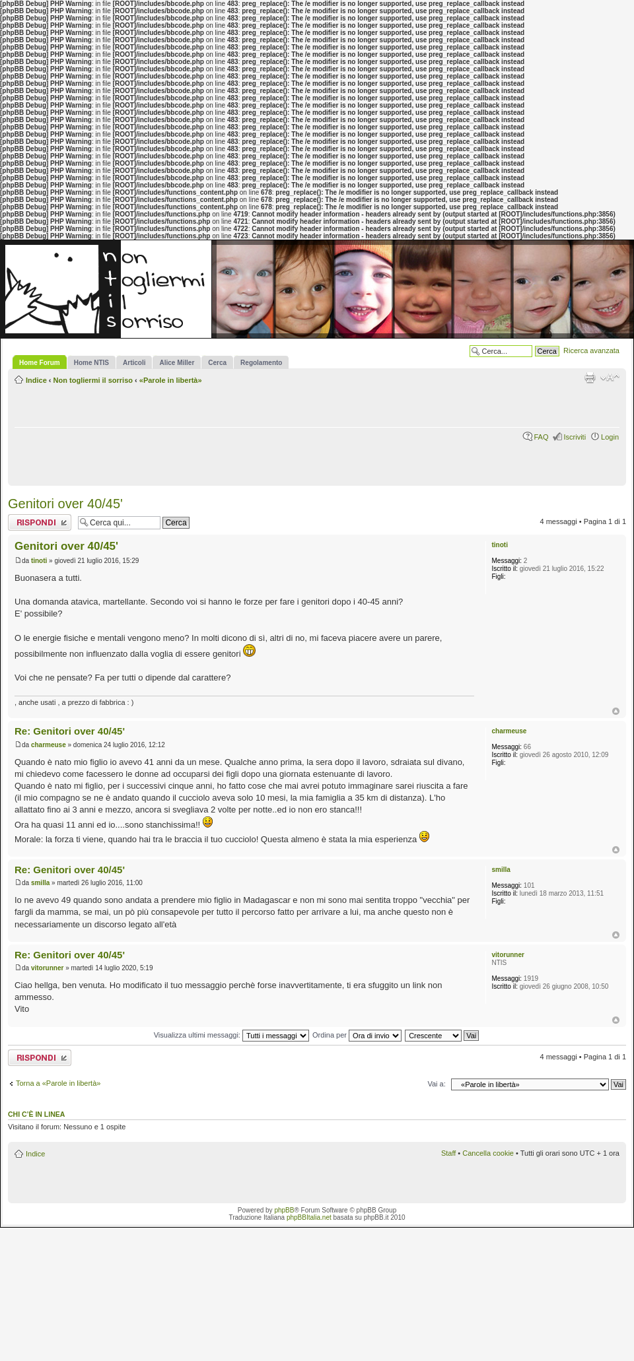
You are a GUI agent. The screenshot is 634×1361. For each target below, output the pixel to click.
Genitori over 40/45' (65, 503)
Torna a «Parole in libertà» (58, 1083)
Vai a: (436, 1084)
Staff (448, 1153)
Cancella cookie (488, 1153)
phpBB (284, 1210)
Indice (36, 380)
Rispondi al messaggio (39, 522)
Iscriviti (574, 437)
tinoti (39, 560)
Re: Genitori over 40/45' (70, 731)
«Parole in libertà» (170, 380)
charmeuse (48, 744)
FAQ (541, 437)
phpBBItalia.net (309, 1217)
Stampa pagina (589, 377)
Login (610, 437)
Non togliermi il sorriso (93, 380)
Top (615, 711)
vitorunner (47, 968)
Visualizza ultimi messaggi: (231, 1035)
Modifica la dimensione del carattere (609, 377)
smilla (40, 882)
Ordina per (357, 1035)
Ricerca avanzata (591, 350)
